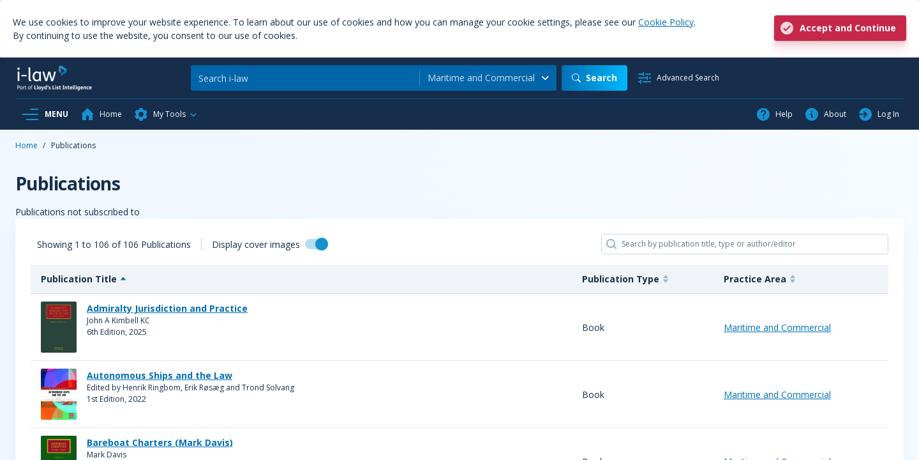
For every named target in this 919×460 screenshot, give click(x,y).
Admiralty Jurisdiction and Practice (167, 308)
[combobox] (488, 78)
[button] (166, 114)
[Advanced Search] (678, 78)
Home (26, 145)
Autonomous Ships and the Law (159, 375)
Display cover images (256, 244)
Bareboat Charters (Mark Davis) (160, 442)
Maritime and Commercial (777, 327)
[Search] (305, 78)
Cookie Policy (666, 22)
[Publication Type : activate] (643, 279)
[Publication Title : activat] (301, 279)
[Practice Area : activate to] (801, 279)
